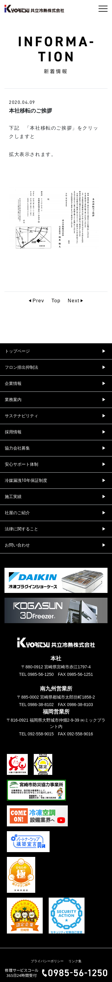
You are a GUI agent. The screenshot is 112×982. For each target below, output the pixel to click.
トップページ (17, 351)
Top (56, 300)
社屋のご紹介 (17, 512)
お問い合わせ (17, 545)
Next (73, 300)
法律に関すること (21, 528)
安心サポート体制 (21, 464)
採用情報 (13, 431)
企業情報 (13, 383)
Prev (38, 300)
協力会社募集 (17, 448)
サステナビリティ (21, 415)
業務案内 (13, 399)
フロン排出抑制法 (21, 367)
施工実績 (13, 496)
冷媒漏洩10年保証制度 (26, 480)
